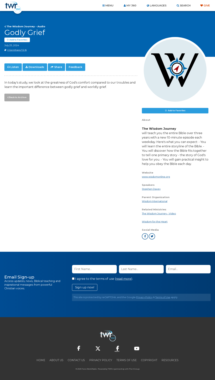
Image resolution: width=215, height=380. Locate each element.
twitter (152, 236)
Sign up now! (84, 287)
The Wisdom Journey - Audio (25, 26)
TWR (110, 369)
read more (123, 279)
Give (207, 5)
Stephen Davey (151, 189)
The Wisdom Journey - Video (159, 213)
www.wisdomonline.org (156, 176)
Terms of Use (162, 297)
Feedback (75, 67)
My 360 (131, 5)
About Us (56, 360)
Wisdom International (154, 201)
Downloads (36, 67)
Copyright (149, 360)
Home (40, 360)
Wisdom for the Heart (155, 221)
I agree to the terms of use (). (102, 279)
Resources (170, 360)
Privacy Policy (144, 297)
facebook (145, 236)
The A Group (134, 369)
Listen (14, 67)
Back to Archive (17, 97)
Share (58, 67)
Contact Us (76, 360)
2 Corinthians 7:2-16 (17, 50)
